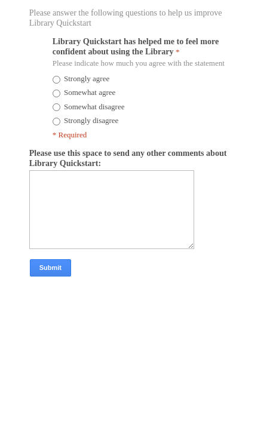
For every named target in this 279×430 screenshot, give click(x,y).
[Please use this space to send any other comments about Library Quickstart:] (135, 248)
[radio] (57, 85)
